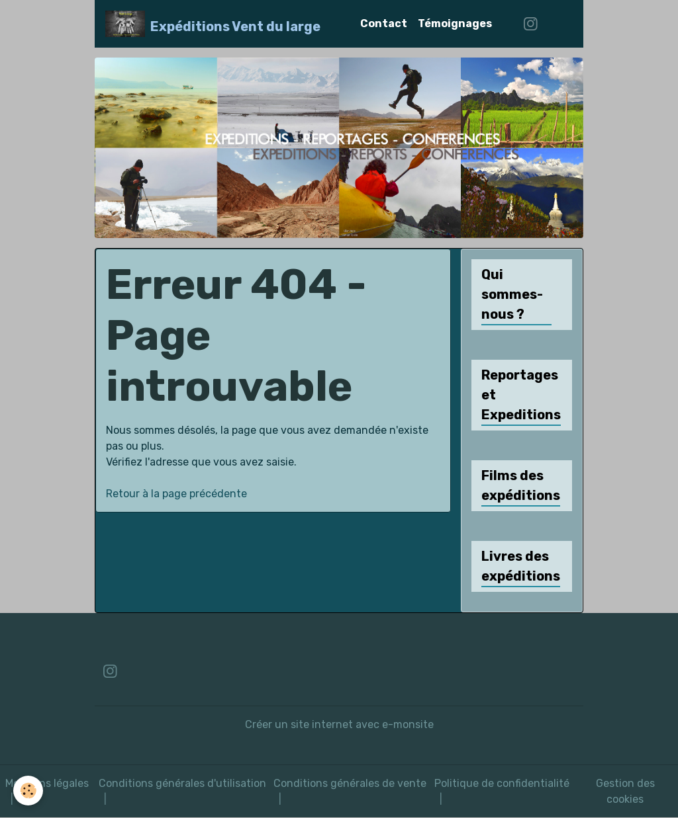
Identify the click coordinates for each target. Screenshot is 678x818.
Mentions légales (47, 783)
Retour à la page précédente (176, 493)
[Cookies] (28, 790)
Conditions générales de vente (349, 783)
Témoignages (455, 23)
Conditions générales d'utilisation (182, 783)
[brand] (212, 24)
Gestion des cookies (625, 791)
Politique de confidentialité (501, 783)
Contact (383, 23)
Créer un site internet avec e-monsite (339, 724)
